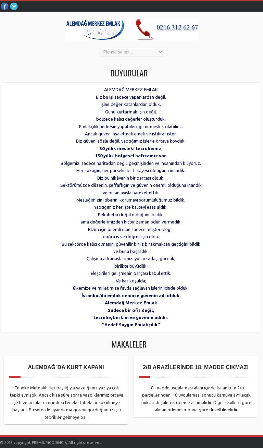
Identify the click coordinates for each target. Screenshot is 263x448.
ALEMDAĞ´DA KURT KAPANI (66, 367)
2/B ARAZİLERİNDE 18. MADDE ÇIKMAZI (196, 367)
